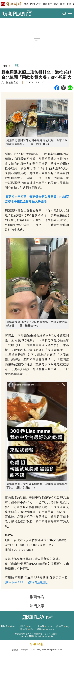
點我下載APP (14, 582)
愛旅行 (44, 626)
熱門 (32, 4)
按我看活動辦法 (38, 582)
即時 (25, 4)
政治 (38, 4)
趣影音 (8, 626)
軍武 (56, 4)
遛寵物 (45, 629)
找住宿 (62, 626)
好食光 (26, 626)
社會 (62, 4)
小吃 (15, 65)
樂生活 (26, 629)
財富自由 (47, 4)
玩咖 (5, 66)
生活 (68, 4)
